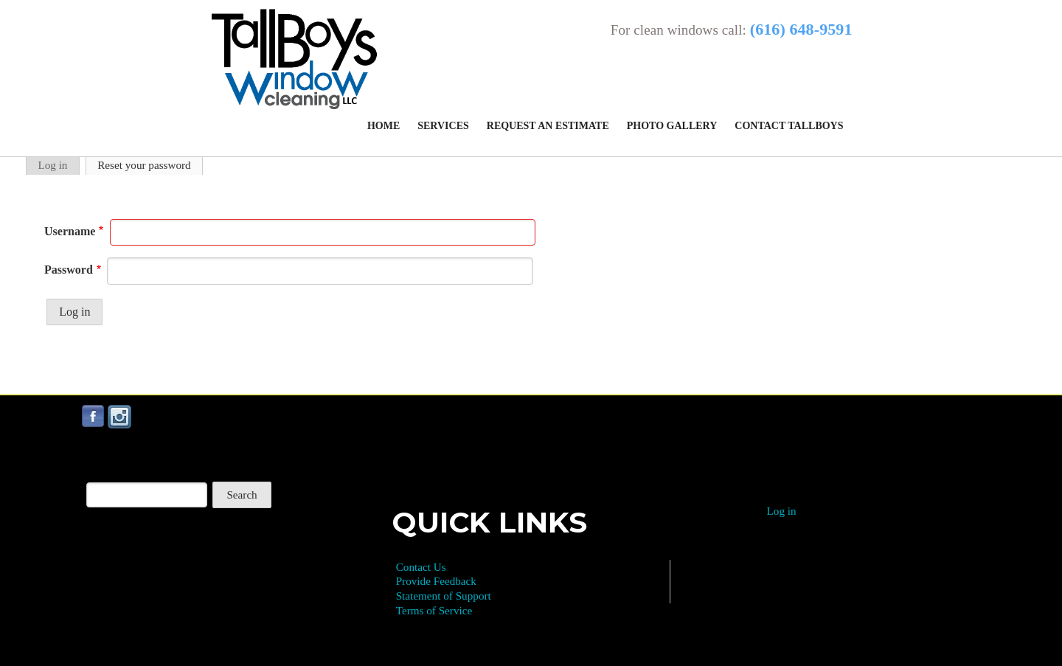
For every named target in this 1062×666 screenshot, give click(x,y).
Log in (52, 165)
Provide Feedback (436, 581)
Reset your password (144, 165)
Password (68, 269)
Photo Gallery (672, 125)
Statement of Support (443, 595)
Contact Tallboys (789, 125)
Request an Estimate (548, 125)
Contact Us (421, 567)
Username (69, 231)
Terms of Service (434, 610)
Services (443, 125)
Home (383, 125)
